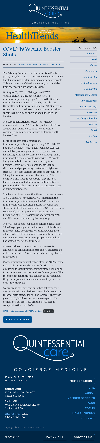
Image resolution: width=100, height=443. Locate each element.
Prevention (91, 112)
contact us (83, 437)
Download (48, 311)
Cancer (93, 65)
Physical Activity (89, 100)
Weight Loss (91, 142)
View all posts (50, 64)
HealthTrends (83, 413)
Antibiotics (91, 53)
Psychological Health (87, 118)
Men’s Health (90, 89)
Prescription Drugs (88, 106)
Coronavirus (28, 64)
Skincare (93, 124)
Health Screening (88, 83)
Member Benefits (81, 398)
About (90, 393)
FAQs (91, 403)
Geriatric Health (89, 77)
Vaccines (93, 136)
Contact (88, 418)
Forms (90, 408)
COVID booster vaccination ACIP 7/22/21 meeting (22, 311)
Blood (94, 59)
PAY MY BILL (55, 437)
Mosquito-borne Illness (86, 95)
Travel (94, 130)
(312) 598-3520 (12, 413)
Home (90, 387)
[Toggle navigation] (94, 21)
